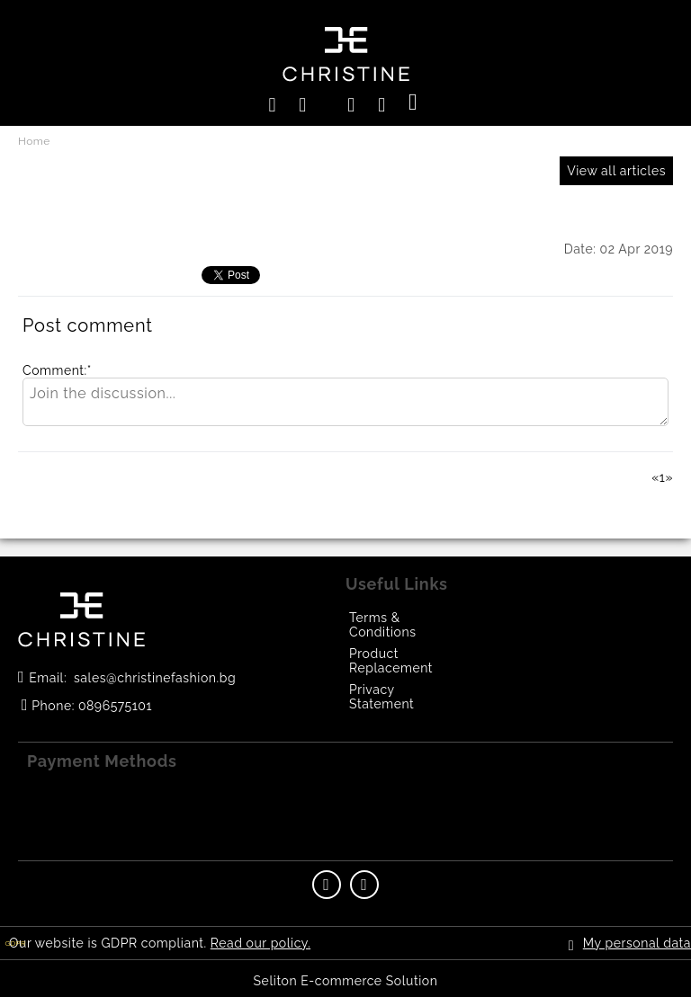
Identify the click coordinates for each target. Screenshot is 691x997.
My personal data (637, 943)
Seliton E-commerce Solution (346, 981)
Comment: (57, 370)
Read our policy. (260, 943)
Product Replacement (391, 660)
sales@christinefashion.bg (155, 678)
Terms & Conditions (382, 624)
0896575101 (115, 706)
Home (34, 141)
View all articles (616, 171)
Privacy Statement (381, 696)
